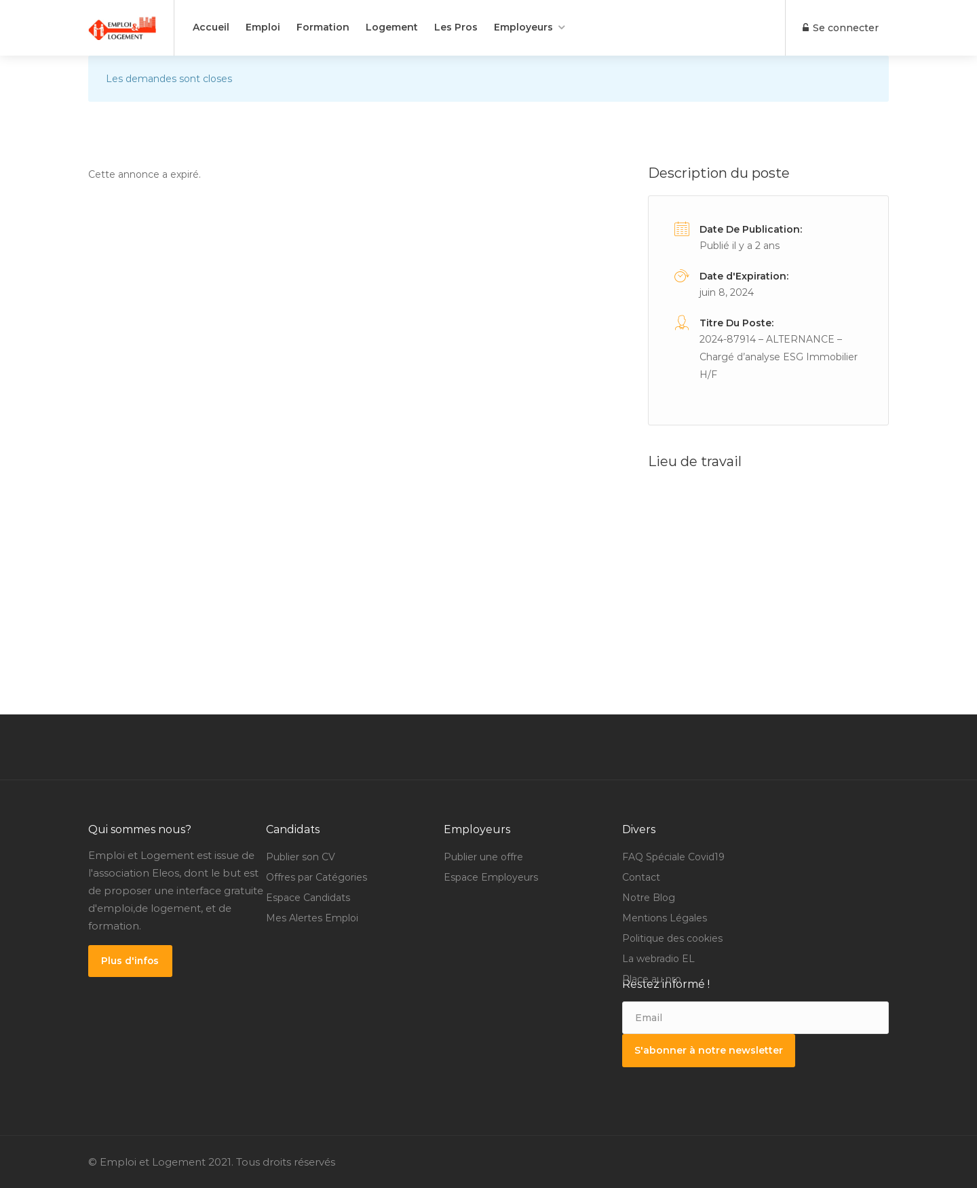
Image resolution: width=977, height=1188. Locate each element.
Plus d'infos (131, 961)
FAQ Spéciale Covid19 (673, 857)
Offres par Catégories (316, 877)
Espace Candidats (308, 898)
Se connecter (840, 28)
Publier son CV (300, 857)
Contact (641, 877)
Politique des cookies (672, 938)
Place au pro (651, 979)
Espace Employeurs (491, 877)
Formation (322, 27)
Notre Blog (648, 898)
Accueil (211, 27)
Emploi (263, 27)
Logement (392, 27)
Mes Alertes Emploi (312, 918)
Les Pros (456, 27)
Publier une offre (483, 857)
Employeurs (523, 27)
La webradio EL (658, 959)
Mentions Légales (664, 918)
